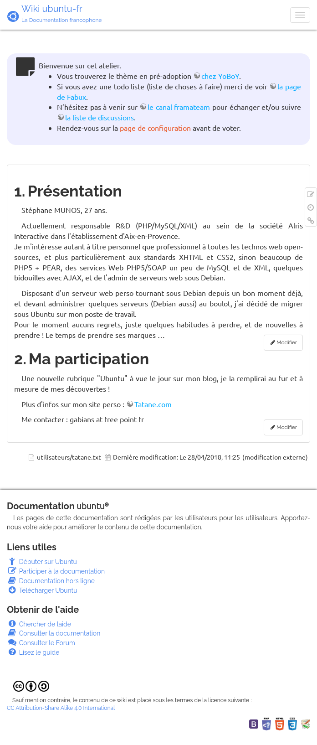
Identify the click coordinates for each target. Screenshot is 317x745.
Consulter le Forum (41, 643)
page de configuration (155, 127)
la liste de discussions (99, 117)
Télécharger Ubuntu (42, 590)
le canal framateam (179, 106)
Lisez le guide (33, 652)
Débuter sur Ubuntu (42, 561)
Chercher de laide (39, 624)
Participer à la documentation (56, 571)
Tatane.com (153, 404)
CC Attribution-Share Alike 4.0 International (61, 708)
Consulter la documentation (53, 633)
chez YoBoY (220, 75)
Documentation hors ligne (51, 581)
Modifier (286, 342)
